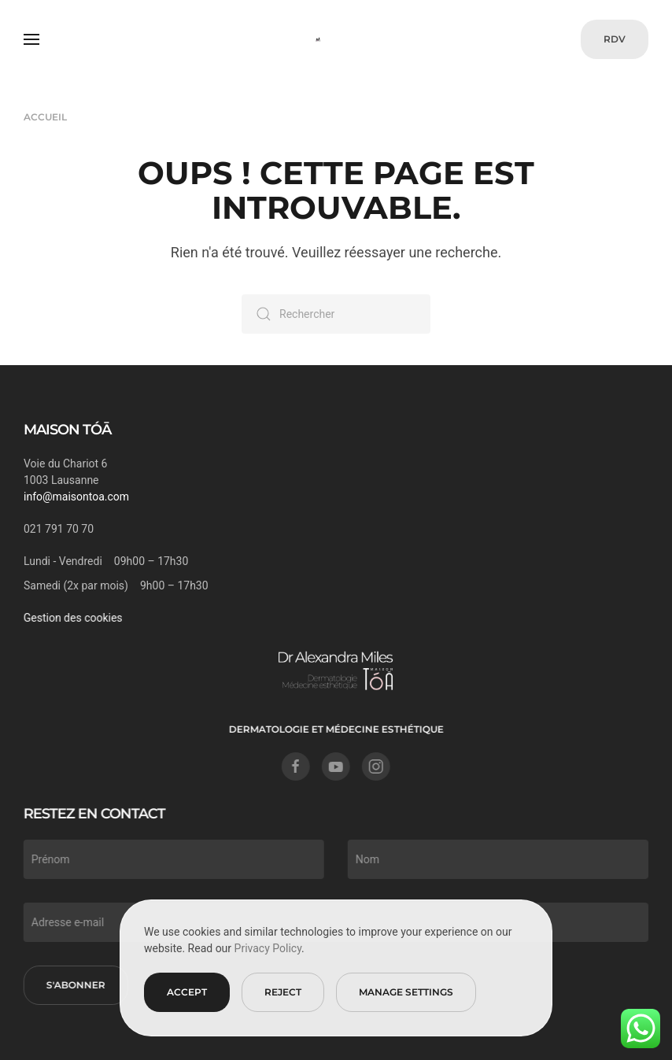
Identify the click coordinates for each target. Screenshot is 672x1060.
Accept (187, 992)
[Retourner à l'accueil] (336, 39)
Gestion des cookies (71, 617)
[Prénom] (172, 859)
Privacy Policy (267, 948)
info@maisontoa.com (76, 496)
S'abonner (74, 985)
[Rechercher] (336, 314)
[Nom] (496, 859)
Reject (282, 992)
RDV (615, 39)
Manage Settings (406, 992)
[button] (31, 39)
